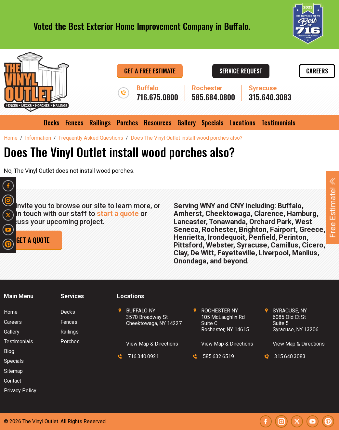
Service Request (240, 71)
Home (11, 312)
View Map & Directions (152, 344)
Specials (213, 122)
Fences (74, 122)
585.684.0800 (213, 97)
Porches (127, 122)
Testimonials (278, 122)
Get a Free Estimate (150, 71)
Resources (158, 122)
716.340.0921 (143, 356)
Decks (51, 122)
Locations (242, 122)
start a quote (118, 213)
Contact (12, 381)
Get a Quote (33, 240)
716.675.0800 (157, 97)
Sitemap (13, 371)
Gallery (186, 122)
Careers (317, 71)
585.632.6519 (218, 356)
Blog (9, 351)
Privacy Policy (20, 390)
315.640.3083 (270, 97)
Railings (100, 122)
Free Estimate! (332, 207)
